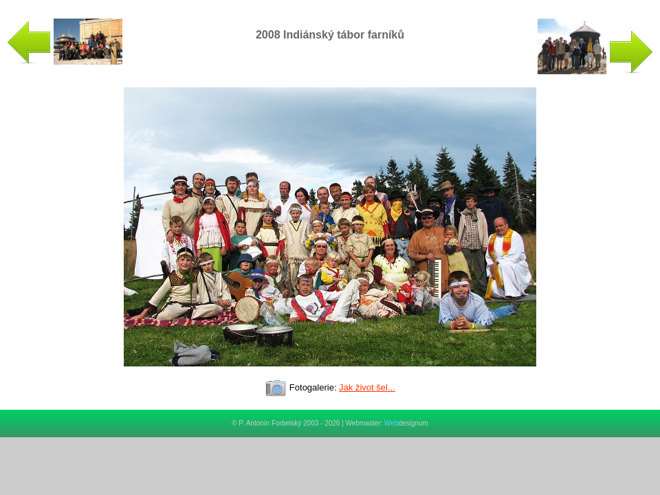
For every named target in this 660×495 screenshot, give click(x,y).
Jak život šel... (367, 387)
